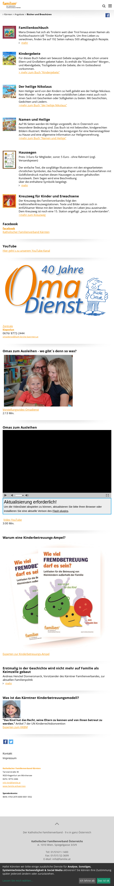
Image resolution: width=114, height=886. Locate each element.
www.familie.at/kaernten (14, 786)
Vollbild (107, 495)
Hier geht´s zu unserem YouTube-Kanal (26, 250)
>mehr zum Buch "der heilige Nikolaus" (43, 105)
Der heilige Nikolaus (35, 86)
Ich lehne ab (87, 880)
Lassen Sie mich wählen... (17, 880)
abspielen (6, 495)
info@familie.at (61, 859)
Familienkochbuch (33, 27)
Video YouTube (12, 519)
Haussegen (27, 152)
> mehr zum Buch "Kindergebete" (39, 72)
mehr (24, 42)
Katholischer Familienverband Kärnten (26, 230)
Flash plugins (60, 510)
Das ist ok (103, 880)
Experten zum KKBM (15, 727)
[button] (5, 743)
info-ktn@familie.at (11, 782)
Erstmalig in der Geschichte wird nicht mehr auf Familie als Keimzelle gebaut (51, 670)
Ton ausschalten (13, 495)
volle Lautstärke (27, 495)
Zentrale (8, 326)
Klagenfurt (8, 329)
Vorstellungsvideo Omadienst (21, 409)
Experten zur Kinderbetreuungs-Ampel (26, 654)
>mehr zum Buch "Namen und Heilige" (42, 138)
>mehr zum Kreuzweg (32, 215)
